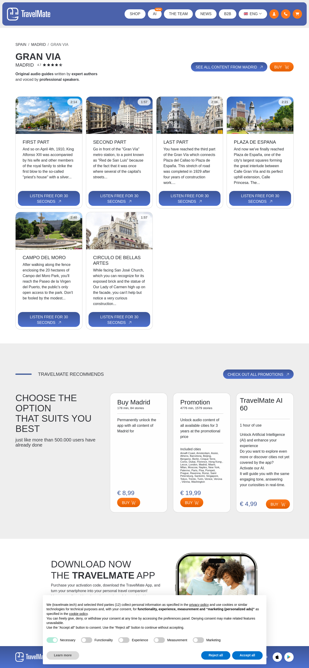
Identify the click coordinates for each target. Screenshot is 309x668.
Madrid (38, 45)
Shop (135, 14)
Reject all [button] (216, 655)
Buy (281, 67)
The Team (178, 14)
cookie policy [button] (78, 614)
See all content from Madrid (230, 67)
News (205, 14)
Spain (20, 45)
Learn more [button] (63, 655)
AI (157, 12)
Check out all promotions (259, 374)
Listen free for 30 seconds (49, 199)
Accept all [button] (247, 655)
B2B (227, 14)
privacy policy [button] (199, 605)
